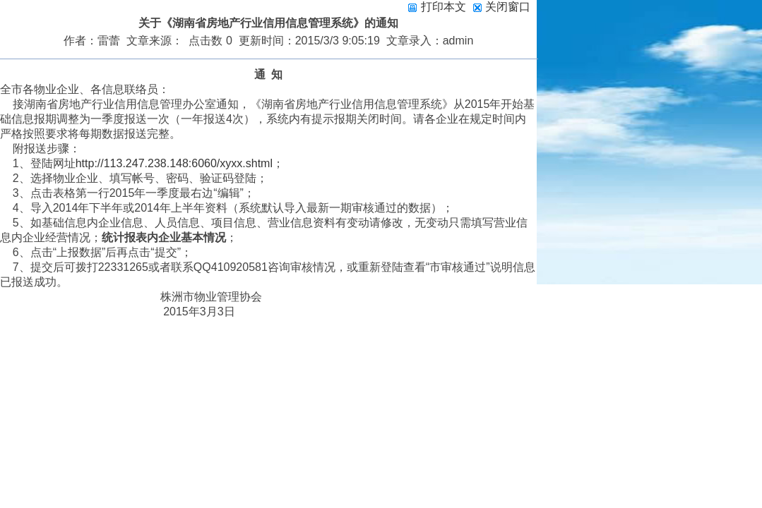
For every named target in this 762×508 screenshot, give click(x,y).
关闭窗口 (507, 7)
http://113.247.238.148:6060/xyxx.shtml (174, 163)
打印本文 (436, 7)
